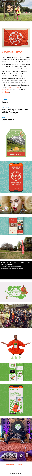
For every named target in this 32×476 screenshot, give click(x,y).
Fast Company (13, 87)
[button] (16, 205)
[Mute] (26, 210)
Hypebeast (5, 92)
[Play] (3, 210)
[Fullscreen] (29, 210)
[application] (16, 205)
